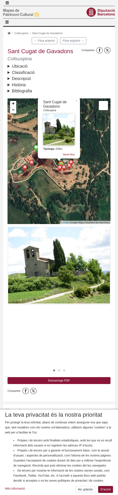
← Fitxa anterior (44, 40)
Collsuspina (21, 33)
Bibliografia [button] (22, 91)
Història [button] (19, 84)
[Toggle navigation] (7, 3)
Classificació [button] (23, 72)
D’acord (105, 490)
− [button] (13, 110)
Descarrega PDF (59, 380)
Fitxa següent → (73, 40)
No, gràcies (85, 490)
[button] (59, 265)
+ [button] (13, 104)
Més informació (15, 490)
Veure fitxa (69, 154)
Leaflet (64, 222)
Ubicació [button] (20, 66)
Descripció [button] (21, 78)
